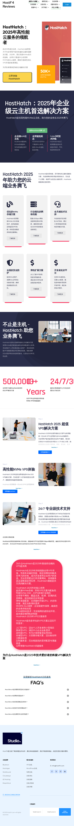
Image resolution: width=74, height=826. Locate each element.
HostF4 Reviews (9, 4)
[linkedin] (65, 771)
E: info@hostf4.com (57, 766)
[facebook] (52, 771)
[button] (37, 689)
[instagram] (60, 771)
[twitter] (56, 771)
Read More (54, 447)
